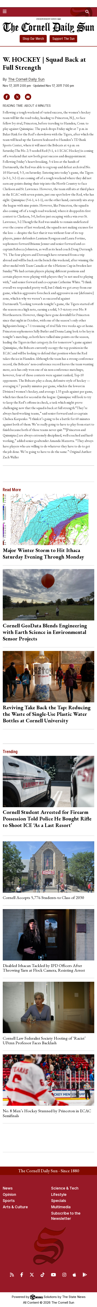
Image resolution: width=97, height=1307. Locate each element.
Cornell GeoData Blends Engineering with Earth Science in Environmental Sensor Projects (45, 632)
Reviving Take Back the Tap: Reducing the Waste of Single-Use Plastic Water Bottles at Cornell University (46, 714)
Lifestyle (59, 1194)
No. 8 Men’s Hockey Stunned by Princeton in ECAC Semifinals (47, 1113)
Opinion (9, 1194)
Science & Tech (64, 1188)
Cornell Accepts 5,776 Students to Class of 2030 (43, 897)
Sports (9, 1201)
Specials (58, 1201)
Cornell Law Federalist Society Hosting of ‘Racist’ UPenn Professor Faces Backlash (44, 1040)
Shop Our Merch (33, 39)
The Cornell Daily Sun (26, 79)
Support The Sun (63, 39)
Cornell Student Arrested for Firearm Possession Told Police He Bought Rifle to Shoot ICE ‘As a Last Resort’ (47, 818)
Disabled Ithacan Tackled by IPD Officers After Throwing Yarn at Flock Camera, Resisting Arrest (44, 968)
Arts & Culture (15, 1207)
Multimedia (61, 1207)
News (8, 1188)
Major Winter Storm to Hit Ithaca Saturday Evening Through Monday (43, 553)
